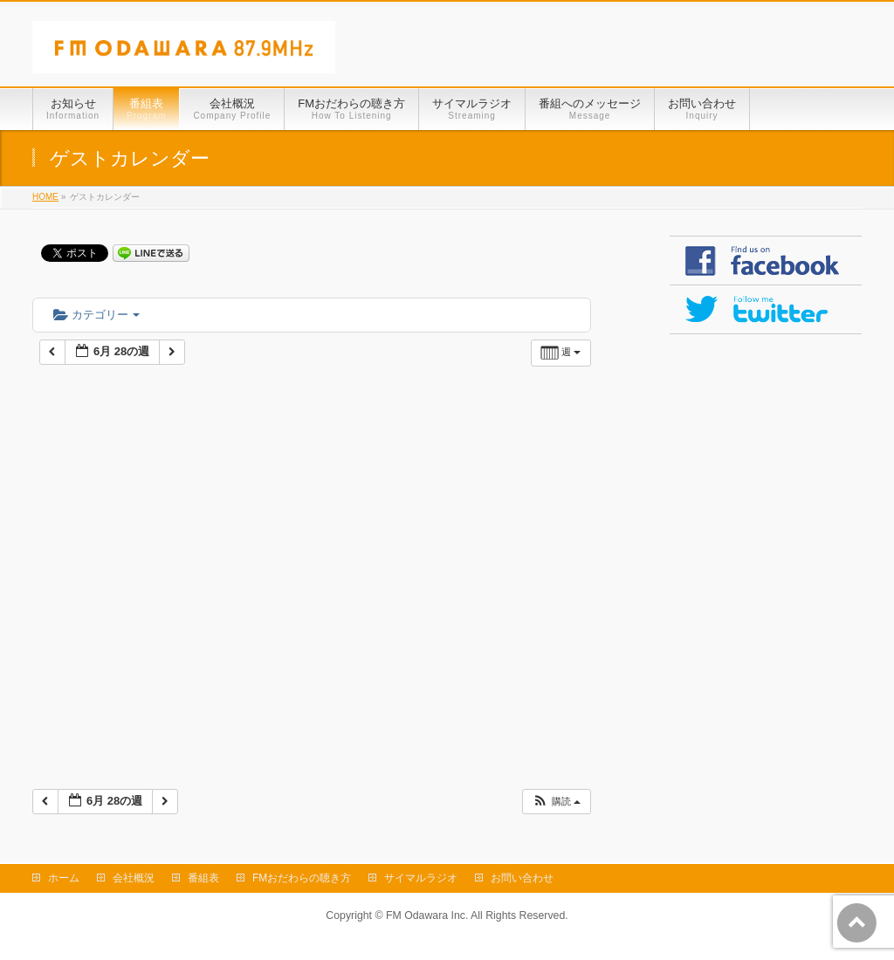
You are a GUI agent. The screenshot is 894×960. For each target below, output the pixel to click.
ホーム (63, 878)
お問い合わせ (522, 878)
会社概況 (134, 878)
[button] (556, 801)
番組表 (203, 878)
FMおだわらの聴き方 (301, 878)
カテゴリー (96, 314)
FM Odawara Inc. (427, 915)
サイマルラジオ (420, 878)
